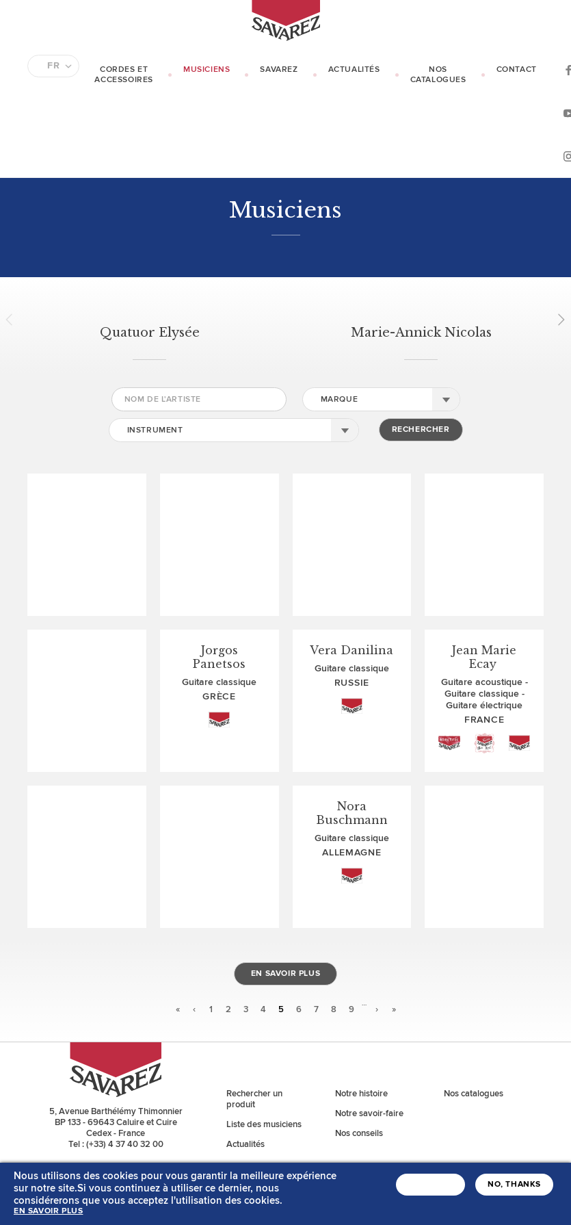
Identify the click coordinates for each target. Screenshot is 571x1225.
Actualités (354, 69)
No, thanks (514, 1185)
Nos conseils (359, 1133)
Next (556, 319)
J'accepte (430, 1185)
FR (53, 65)
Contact (516, 69)
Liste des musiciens (264, 1124)
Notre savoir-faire (369, 1113)
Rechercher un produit (254, 1099)
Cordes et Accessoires (123, 74)
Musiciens (206, 69)
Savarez (278, 69)
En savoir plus (285, 974)
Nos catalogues (438, 74)
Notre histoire (361, 1093)
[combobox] (381, 399)
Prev (13, 319)
